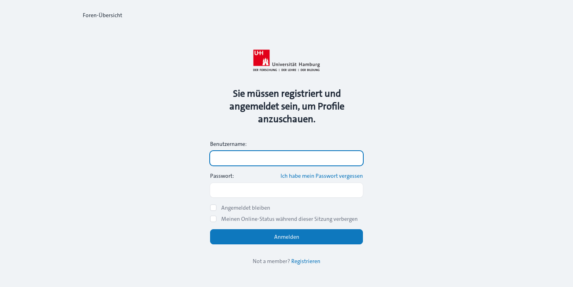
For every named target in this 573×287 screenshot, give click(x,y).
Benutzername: (228, 144)
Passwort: (222, 176)
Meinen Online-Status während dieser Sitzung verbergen (289, 219)
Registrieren (305, 261)
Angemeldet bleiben (245, 208)
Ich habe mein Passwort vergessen (322, 176)
